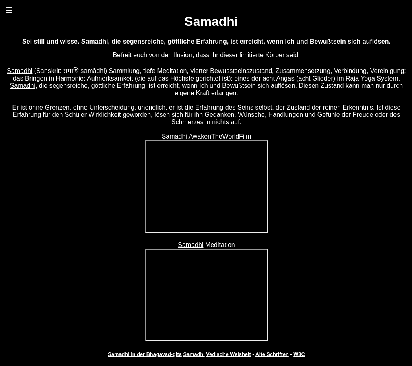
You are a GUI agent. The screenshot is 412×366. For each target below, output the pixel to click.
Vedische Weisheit (228, 354)
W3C (299, 354)
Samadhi (19, 70)
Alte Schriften (272, 354)
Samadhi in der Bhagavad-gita (144, 354)
